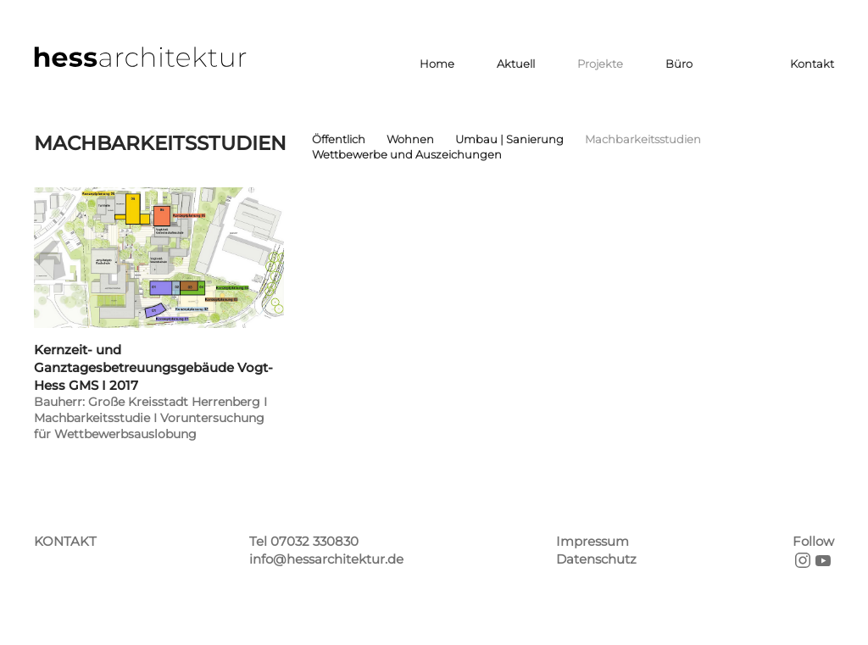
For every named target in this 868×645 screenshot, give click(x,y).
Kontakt (812, 63)
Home (437, 63)
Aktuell (516, 63)
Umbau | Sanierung (509, 139)
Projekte (600, 63)
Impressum (592, 541)
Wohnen (410, 139)
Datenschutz (596, 559)
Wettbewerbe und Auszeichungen (407, 154)
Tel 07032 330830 (304, 541)
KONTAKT (65, 541)
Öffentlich (338, 139)
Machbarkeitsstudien (643, 139)
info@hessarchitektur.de (326, 559)
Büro (679, 63)
